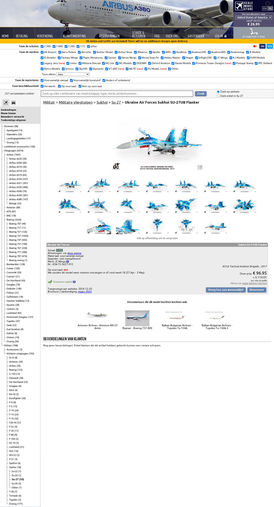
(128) (22, 264)
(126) (24, 232)
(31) (17, 292)
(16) (16, 451)
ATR (9, 211)
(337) (25, 179)
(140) (19, 288)
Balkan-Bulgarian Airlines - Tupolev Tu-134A (177, 326)
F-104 (12, 439)
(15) (20, 130)
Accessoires (13, 349)
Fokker (11, 292)
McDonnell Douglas (17, 317)
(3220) (18, 219)
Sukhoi (10, 333)
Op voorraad (68, 86)
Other (15, 487)
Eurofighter (15, 398)
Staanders (12, 134)
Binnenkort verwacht (12, 116)
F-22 (11, 426)
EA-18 (12, 394)
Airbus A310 (15, 167)
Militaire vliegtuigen (18, 353)
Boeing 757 (15, 244)
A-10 (12, 357)
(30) (24, 167)
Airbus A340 (15, 191)
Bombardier (13, 264)
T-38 (11, 491)
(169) (32, 146)
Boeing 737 (15, 236)
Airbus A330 (15, 187)
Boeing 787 (15, 256)
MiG (11, 451)
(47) (18, 321)
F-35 (11, 430)
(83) (24, 175)
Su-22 (15, 471)
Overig (11, 142)
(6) (19, 495)
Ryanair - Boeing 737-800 (137, 328)
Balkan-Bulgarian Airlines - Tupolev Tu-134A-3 (217, 326)
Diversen (9, 126)
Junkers (11, 309)
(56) (17, 341)
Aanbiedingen (8, 110)
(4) (16, 390)
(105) (17, 268)
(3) (17, 394)
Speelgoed (12, 130)
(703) (31, 353)
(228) (24, 248)
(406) (25, 187)
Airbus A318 (15, 171)
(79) (18, 284)
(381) (25, 195)
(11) (24, 227)
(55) (20, 134)
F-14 (11, 410)
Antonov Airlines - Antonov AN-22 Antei (98, 326)
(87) (14, 211)
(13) (17, 142)
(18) (14, 215)
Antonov (11, 207)
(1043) (25, 236)
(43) (23, 280)
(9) (19, 386)
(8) (22, 329)
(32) (16, 418)
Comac (10, 268)
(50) (24, 158)
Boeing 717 (15, 227)
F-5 (11, 406)
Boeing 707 (15, 223)
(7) (15, 491)
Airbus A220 (15, 158)
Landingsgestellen (16, 138)
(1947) (17, 154)
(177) (20, 504)
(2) (17, 439)
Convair (11, 276)
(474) (24, 256)
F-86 (11, 435)
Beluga (13, 203)
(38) (21, 378)
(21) (17, 276)
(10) (17, 337)
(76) (24, 191)
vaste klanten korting (254, 283)
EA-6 (12, 390)
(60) (24, 163)
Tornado (13, 495)
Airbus (10, 154)
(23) (26, 382)
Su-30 (15, 483)
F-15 (11, 414)
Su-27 (15, 479)
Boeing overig (16, 260)
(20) (19, 272)
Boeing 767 (15, 248)
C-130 (12, 374)
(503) (24, 240)
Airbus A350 (15, 195)
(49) (24, 223)
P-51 (12, 459)
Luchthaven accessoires (17, 146)
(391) (25, 183)
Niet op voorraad (91, 86)
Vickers (11, 337)
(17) (28, 138)
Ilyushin (11, 305)
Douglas (11, 284)
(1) (25, 260)
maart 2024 (85, 291)
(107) (25, 199)
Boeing (11, 219)
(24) (16, 410)
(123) (20, 370)
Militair (8, 345)
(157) (30, 317)
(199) (24, 244)
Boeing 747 (15, 240)
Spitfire (13, 463)
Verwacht (49, 86)
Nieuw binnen (8, 113)
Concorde (12, 272)
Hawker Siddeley (16, 301)
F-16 (11, 418)
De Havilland (14, 280)
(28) (17, 305)
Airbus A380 (15, 199)
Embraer (11, 288)
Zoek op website (230, 91)
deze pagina (74, 253)
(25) (24, 171)
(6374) (20, 150)
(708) (15, 345)
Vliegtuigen (10, 150)
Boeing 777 (15, 252)
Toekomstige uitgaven (13, 120)
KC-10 (12, 443)
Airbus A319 (15, 175)
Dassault (14, 378)
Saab (9, 325)
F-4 (11, 402)
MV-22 (13, 455)
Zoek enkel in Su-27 (231, 95)
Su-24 (15, 475)
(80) (18, 207)
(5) (17, 309)
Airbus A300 (15, 163)
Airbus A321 (15, 183)
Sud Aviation (14, 329)
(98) (16, 126)
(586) (24, 252)
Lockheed (12, 313)
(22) (19, 203)
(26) (18, 365)
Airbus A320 (15, 179)
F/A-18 (13, 422)
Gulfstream (13, 296)
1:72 (59, 250)
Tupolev (11, 321)
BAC (9, 215)
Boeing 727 (15, 232)
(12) (18, 374)
